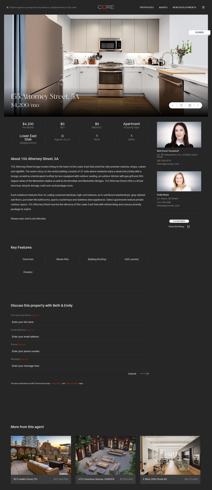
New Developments (184, 7)
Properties (147, 7)
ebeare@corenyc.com (168, 206)
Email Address (22, 330)
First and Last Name (25, 315)
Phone (18, 345)
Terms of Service (72, 383)
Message (19, 359)
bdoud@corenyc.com (168, 164)
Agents (163, 7)
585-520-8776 (164, 161)
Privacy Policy (56, 383)
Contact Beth (179, 221)
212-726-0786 (164, 202)
